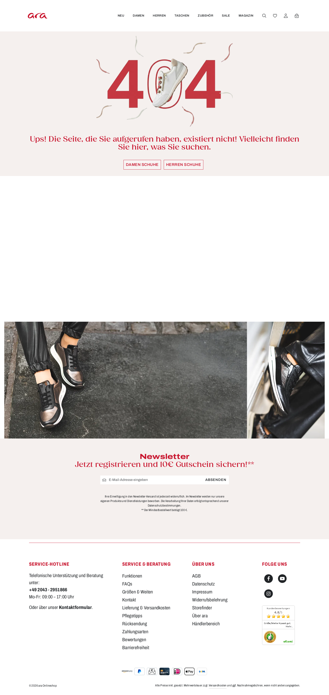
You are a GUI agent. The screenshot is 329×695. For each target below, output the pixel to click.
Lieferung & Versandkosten (146, 607)
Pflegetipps (132, 615)
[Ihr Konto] (285, 15)
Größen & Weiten (137, 592)
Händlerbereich (206, 623)
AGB (196, 576)
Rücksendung (134, 623)
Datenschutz (203, 584)
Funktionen (132, 576)
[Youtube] (282, 578)
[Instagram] (268, 593)
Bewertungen (134, 639)
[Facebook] (268, 578)
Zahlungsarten (135, 631)
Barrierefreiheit (135, 647)
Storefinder (202, 607)
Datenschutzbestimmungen (164, 505)
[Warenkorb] (296, 15)
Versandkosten (217, 685)
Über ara (200, 615)
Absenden (215, 480)
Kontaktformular (75, 607)
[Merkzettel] (274, 15)
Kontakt (129, 599)
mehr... (289, 626)
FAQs (127, 584)
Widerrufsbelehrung (209, 599)
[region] (165, 249)
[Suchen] (263, 15)
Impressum (202, 592)
